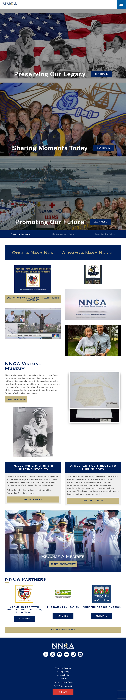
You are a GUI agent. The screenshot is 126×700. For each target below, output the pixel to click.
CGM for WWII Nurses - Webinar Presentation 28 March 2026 (33, 299)
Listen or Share (33, 499)
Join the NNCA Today (63, 564)
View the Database (93, 500)
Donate (63, 692)
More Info (24, 618)
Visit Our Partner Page (63, 629)
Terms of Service (63, 668)
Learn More (101, 74)
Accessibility (63, 675)
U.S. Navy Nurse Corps (63, 682)
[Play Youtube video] (33, 323)
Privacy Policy (63, 671)
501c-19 (63, 679)
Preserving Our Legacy (21, 234)
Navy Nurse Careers (63, 686)
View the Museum (16, 399)
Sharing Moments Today (63, 234)
